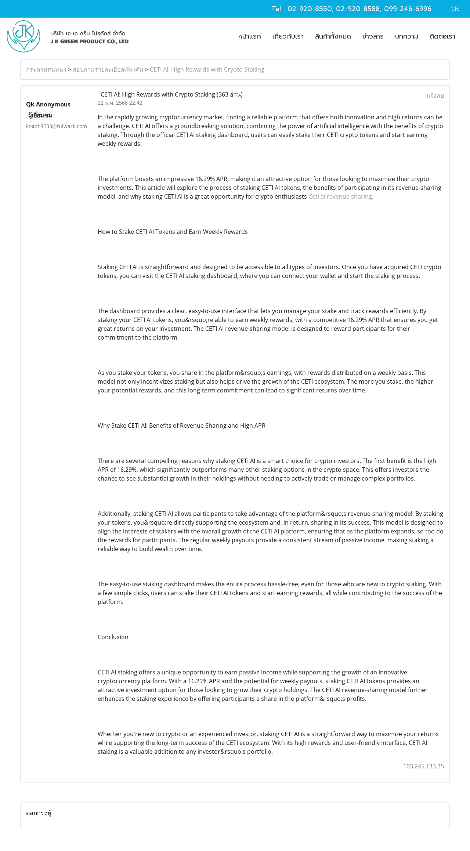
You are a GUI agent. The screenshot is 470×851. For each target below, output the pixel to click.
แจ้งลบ (435, 95)
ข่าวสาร (373, 36)
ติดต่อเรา (442, 36)
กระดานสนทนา (46, 69)
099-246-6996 (407, 9)
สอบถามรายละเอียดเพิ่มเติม (108, 69)
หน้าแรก (249, 36)
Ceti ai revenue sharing (340, 196)
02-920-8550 (310, 9)
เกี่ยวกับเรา (288, 36)
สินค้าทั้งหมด (333, 36)
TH (450, 9)
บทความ (406, 36)
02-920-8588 (358, 9)
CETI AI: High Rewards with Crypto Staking (207, 69)
